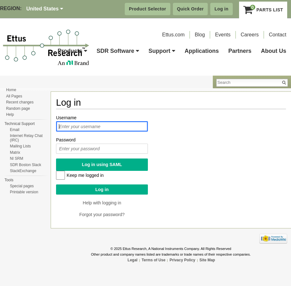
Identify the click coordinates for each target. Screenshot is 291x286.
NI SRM (16, 158)
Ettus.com (173, 34)
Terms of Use (153, 260)
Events (223, 34)
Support (162, 51)
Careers (250, 34)
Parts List (263, 10)
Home (11, 90)
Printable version (24, 192)
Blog (200, 34)
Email (14, 129)
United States (44, 8)
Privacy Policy (182, 260)
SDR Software (118, 51)
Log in (221, 8)
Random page (18, 108)
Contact (277, 34)
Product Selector (147, 8)
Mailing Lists (20, 146)
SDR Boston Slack (25, 165)
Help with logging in (102, 202)
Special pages (22, 186)
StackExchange (23, 171)
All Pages (14, 96)
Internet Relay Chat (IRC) (26, 138)
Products (72, 51)
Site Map (207, 260)
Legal (132, 260)
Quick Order (190, 8)
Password (65, 139)
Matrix (15, 152)
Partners (239, 51)
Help (10, 114)
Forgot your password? (101, 214)
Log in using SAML (102, 164)
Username (66, 117)
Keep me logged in (85, 175)
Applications (202, 51)
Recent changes (20, 102)
